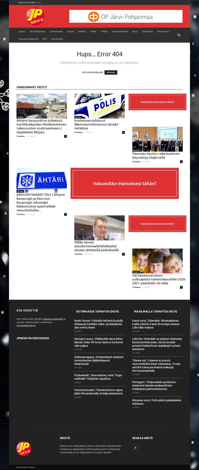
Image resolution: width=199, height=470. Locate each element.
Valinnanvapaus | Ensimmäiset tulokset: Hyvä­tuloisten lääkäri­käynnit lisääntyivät (99, 360)
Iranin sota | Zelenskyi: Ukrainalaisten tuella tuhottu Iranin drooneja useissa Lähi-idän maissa (155, 324)
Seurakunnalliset (120, 31)
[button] (179, 35)
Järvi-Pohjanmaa (37, 31)
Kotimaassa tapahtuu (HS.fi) (97, 311)
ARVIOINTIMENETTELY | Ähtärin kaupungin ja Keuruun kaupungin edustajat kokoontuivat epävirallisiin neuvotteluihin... (40, 202)
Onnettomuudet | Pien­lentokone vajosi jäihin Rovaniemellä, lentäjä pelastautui (98, 391)
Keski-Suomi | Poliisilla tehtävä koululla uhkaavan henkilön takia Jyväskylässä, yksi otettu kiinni (98, 324)
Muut (134, 31)
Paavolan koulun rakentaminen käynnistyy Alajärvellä (156, 155)
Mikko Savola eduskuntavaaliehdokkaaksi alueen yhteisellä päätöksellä (96, 246)
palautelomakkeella (53, 318)
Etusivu (22, 31)
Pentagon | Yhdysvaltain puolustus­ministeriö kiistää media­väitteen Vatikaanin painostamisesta (154, 385)
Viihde (93, 31)
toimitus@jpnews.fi (26, 325)
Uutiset (70, 31)
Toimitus (20, 136)
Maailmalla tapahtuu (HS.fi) (155, 311)
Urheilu (104, 31)
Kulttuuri (82, 31)
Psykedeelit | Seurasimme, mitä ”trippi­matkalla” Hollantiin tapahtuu (98, 377)
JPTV (45, 38)
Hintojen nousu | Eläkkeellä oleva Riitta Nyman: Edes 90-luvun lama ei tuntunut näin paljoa (98, 342)
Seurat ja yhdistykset (29, 38)
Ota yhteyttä (57, 38)
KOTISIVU (111, 72)
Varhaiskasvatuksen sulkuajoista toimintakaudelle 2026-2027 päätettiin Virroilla (159, 279)
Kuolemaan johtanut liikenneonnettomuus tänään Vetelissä (96, 124)
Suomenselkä (56, 31)
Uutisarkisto (147, 31)
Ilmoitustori (163, 31)
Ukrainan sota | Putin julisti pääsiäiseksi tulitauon (156, 402)
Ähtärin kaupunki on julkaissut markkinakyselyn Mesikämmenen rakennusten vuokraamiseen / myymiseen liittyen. (41, 126)
